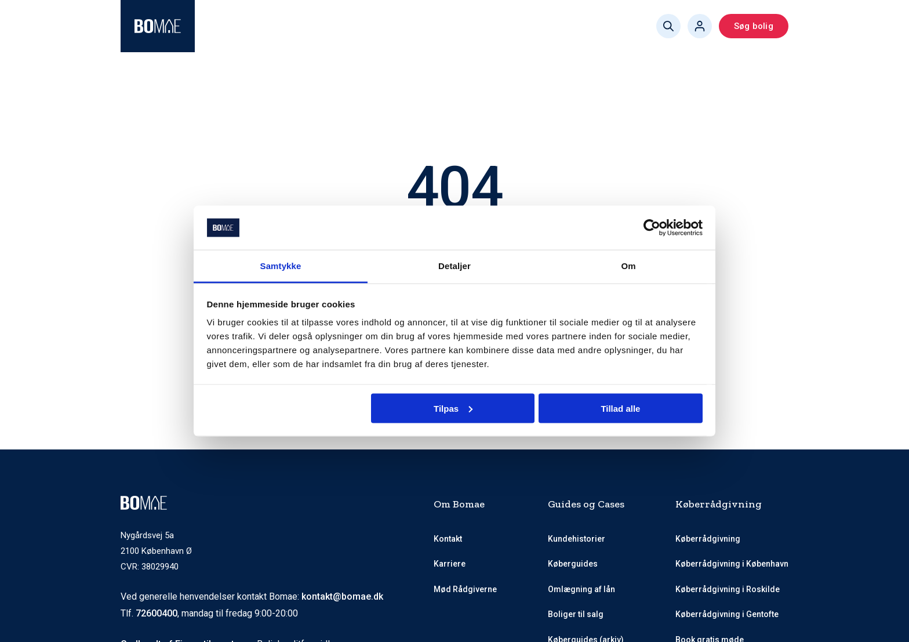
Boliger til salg (575, 614)
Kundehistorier (576, 538)
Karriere (450, 563)
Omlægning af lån (581, 589)
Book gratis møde (573, 26)
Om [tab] (628, 266)
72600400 (156, 613)
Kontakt (448, 538)
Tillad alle (620, 408)
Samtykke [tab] (280, 266)
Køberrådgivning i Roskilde (727, 589)
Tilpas (453, 408)
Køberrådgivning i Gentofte (727, 614)
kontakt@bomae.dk (342, 596)
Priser (427, 26)
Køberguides (487, 26)
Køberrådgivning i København (731, 563)
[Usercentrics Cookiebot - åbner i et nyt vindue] (652, 228)
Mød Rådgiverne (359, 26)
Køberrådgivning (251, 26)
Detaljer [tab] (454, 266)
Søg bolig (753, 26)
